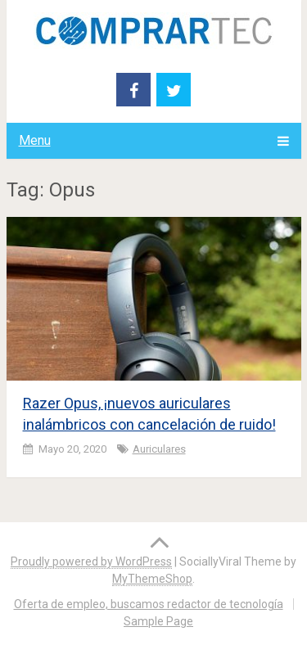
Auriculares (159, 449)
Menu (35, 140)
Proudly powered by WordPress (91, 561)
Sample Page (158, 621)
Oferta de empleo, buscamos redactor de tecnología (148, 604)
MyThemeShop (152, 578)
